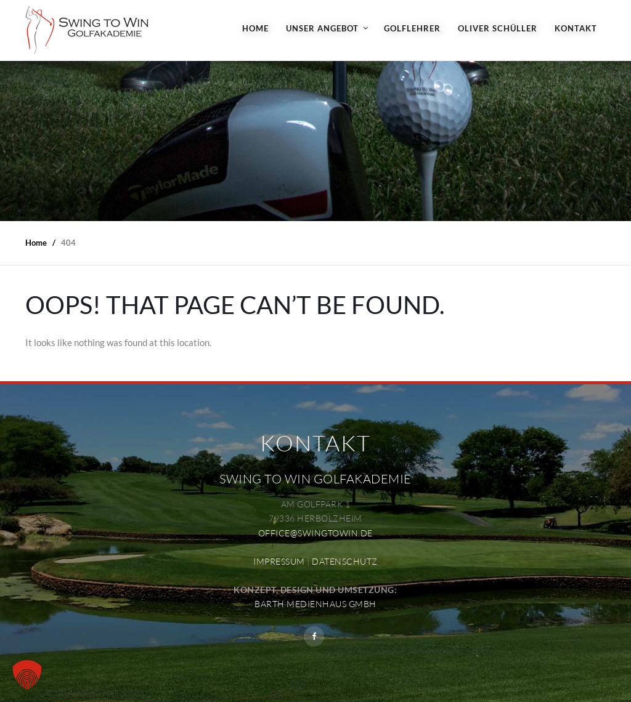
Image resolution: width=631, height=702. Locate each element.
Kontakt (576, 28)
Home (255, 28)
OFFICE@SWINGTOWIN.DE (315, 533)
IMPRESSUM (279, 561)
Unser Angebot (322, 28)
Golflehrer (412, 28)
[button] (27, 675)
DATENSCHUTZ (345, 561)
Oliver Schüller (497, 28)
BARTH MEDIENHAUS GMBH (315, 604)
